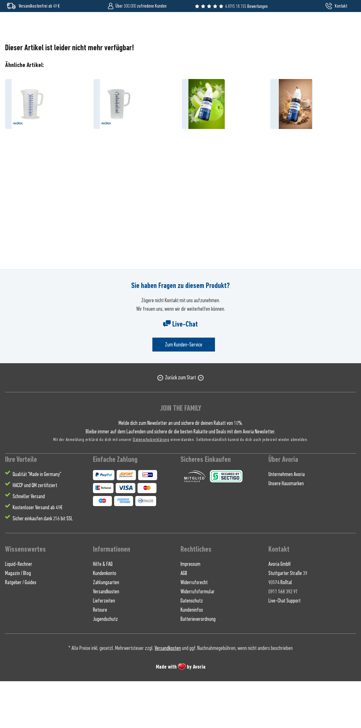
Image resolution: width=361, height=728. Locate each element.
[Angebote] (264, 50)
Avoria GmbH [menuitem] (279, 611)
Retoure (100, 656)
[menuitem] (328, 27)
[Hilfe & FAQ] (340, 50)
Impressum (190, 611)
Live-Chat (180, 370)
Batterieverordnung (198, 666)
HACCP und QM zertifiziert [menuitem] (35, 532)
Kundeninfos (191, 656)
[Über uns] (290, 50)
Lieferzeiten (104, 647)
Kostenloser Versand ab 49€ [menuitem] (37, 554)
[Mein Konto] (328, 27)
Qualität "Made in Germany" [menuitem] (37, 521)
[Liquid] (16, 50)
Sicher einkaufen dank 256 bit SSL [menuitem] (43, 565)
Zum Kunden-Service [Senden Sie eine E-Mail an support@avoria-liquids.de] (183, 391)
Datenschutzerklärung (151, 486)
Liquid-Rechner (18, 611)
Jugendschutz (105, 666)
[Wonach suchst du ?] (180, 27)
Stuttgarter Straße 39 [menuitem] (287, 620)
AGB (183, 620)
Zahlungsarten (106, 629)
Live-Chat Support (284, 647)
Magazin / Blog (18, 620)
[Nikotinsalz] (41, 50)
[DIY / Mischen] (142, 50)
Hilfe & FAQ (103, 611)
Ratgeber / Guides (20, 629)
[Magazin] (315, 50)
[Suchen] (283, 27)
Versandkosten (106, 638)
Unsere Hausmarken (286, 530)
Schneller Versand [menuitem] (29, 543)
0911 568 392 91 (283, 638)
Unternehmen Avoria (286, 521)
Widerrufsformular (197, 638)
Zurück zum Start (180, 424)
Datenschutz (191, 647)
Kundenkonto (104, 620)
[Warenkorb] (345, 27)
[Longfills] (173, 50)
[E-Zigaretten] (107, 50)
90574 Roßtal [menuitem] (280, 629)
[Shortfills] (73, 50)
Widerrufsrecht (194, 629)
